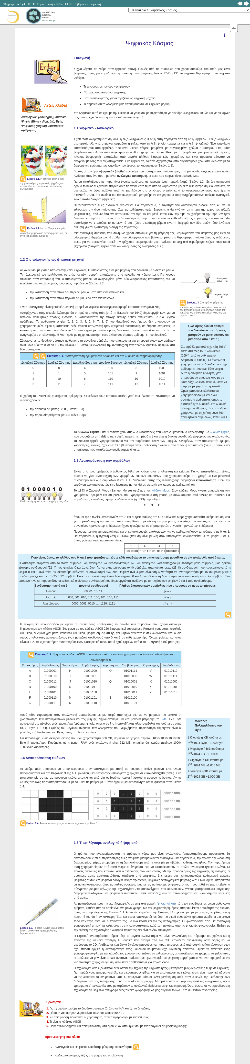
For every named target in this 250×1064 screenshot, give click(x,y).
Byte (164, 719)
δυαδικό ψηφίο (219, 432)
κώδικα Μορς (160, 490)
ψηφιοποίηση (166, 903)
